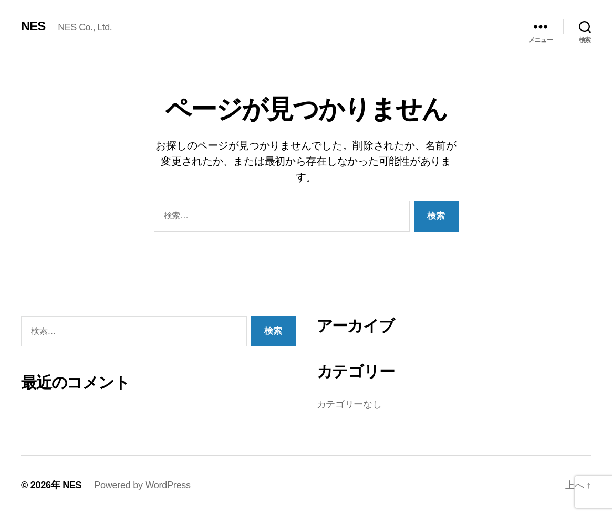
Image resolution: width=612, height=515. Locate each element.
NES (33, 26)
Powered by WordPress (142, 485)
